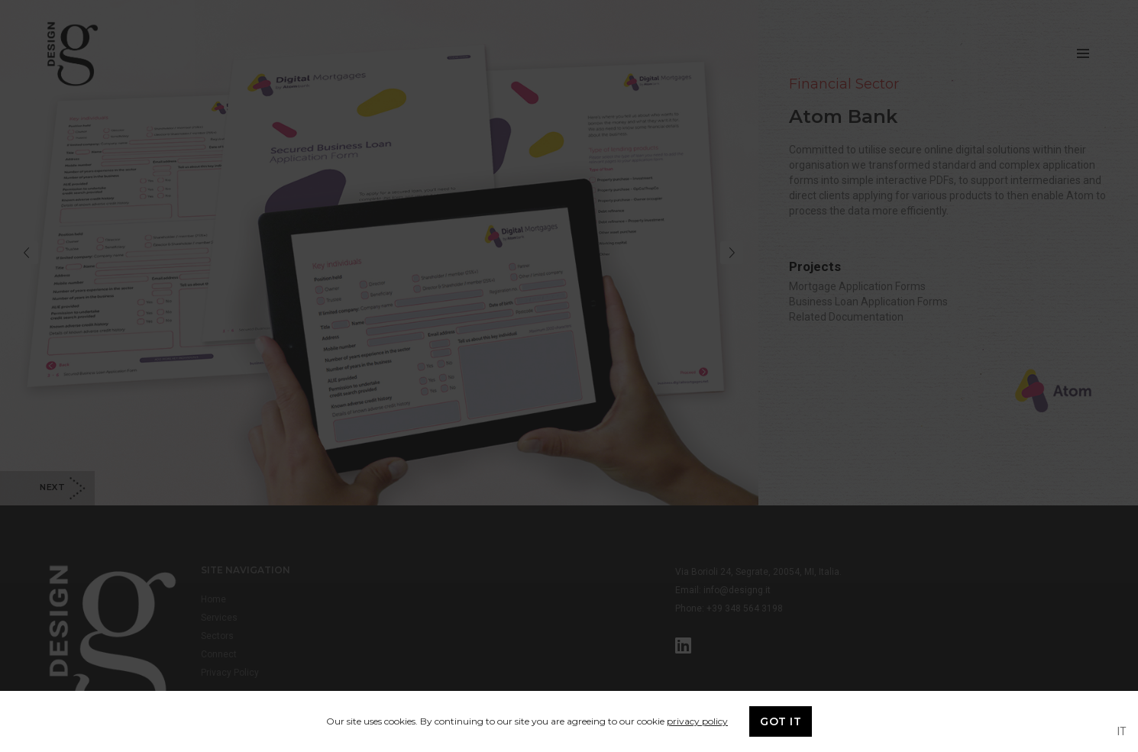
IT (1122, 731)
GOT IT (780, 721)
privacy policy (697, 721)
